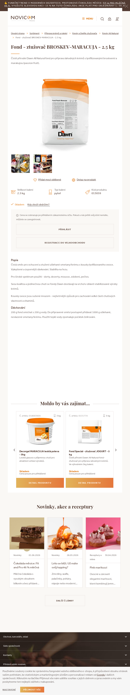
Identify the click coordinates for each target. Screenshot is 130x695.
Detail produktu (40, 482)
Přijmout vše (32, 689)
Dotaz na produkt (86, 179)
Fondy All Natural (110, 33)
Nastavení (9, 689)
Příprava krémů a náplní (55, 33)
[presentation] (14, 449)
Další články (65, 600)
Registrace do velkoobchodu (65, 242)
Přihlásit (65, 229)
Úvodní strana (17, 33)
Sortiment (34, 33)
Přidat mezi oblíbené (49, 179)
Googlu (101, 674)
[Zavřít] (126, 6)
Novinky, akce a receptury (65, 506)
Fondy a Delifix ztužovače (84, 33)
